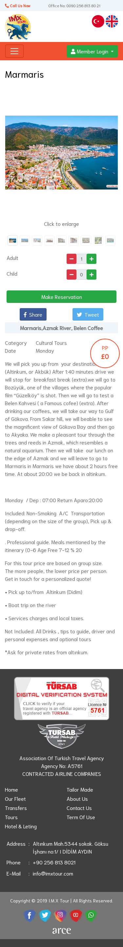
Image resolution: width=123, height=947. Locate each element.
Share (33, 314)
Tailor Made (80, 789)
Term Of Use (81, 816)
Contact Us (79, 807)
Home (11, 789)
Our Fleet (15, 798)
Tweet (88, 314)
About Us (77, 798)
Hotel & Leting (21, 825)
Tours (11, 816)
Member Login (90, 51)
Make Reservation (61, 296)
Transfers (16, 807)
